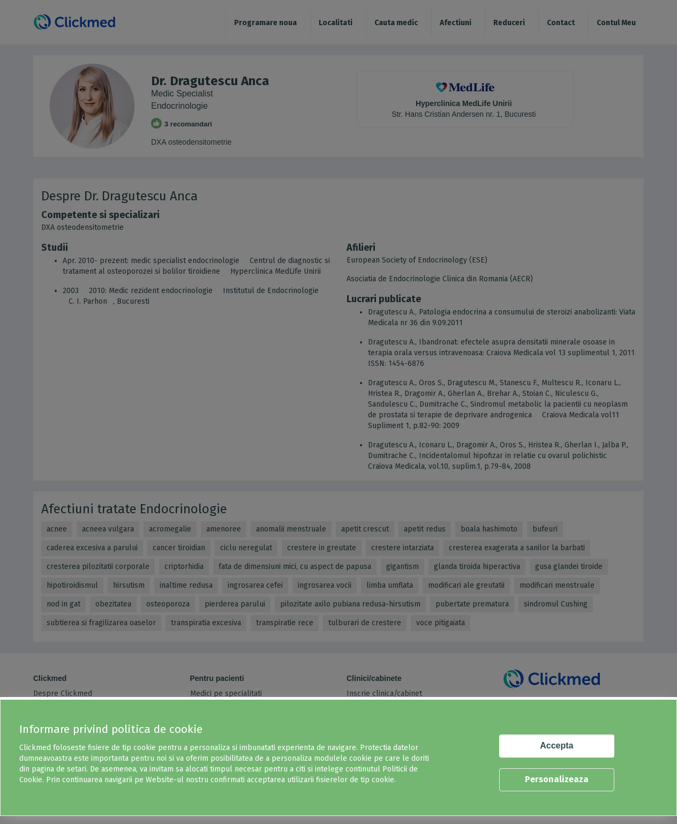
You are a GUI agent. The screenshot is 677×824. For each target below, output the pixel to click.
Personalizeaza (557, 779)
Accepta (556, 745)
